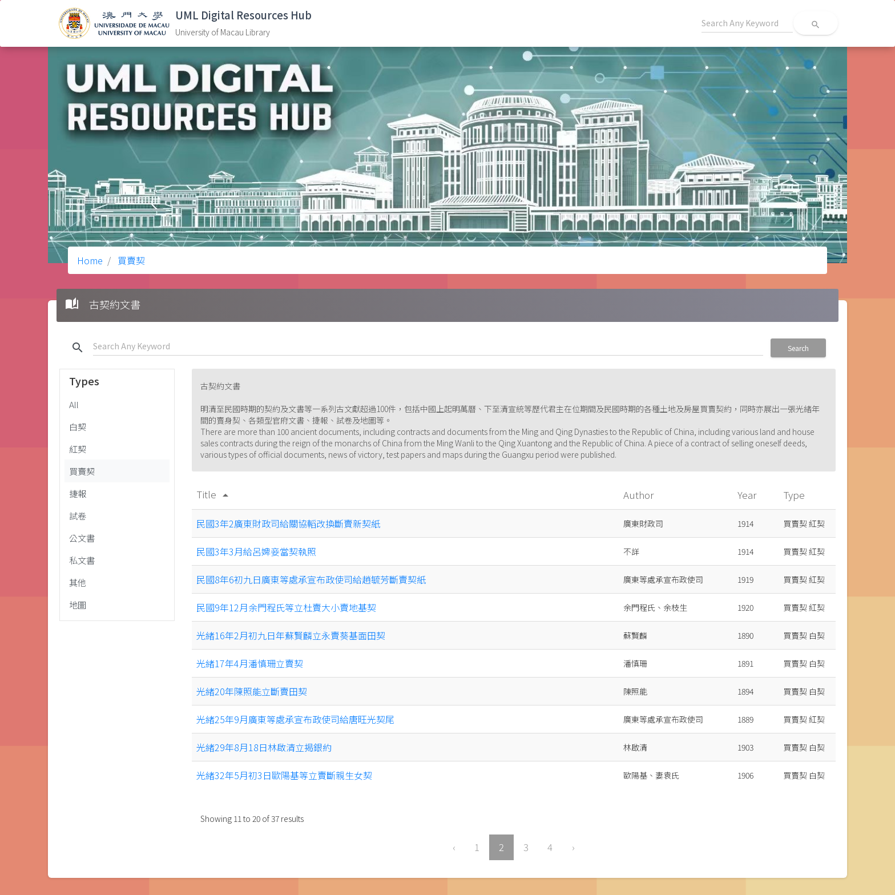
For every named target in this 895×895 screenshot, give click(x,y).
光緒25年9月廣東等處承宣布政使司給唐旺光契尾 (295, 719)
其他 (77, 582)
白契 (77, 426)
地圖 (77, 604)
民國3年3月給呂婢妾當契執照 (256, 551)
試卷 (77, 515)
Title (214, 494)
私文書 (82, 560)
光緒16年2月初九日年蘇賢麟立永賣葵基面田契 (290, 635)
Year (748, 494)
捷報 (77, 493)
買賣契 (130, 260)
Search (798, 348)
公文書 (82, 537)
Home (90, 260)
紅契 (77, 448)
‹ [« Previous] (454, 847)
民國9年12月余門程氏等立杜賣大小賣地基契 (286, 607)
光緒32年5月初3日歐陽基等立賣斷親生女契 (284, 775)
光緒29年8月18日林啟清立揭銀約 (264, 747)
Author (639, 494)
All (74, 404)
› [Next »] (573, 847)
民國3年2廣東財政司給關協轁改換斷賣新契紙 (288, 523)
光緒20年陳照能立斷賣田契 (251, 691)
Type (795, 494)
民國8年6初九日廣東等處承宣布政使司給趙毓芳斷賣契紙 (311, 579)
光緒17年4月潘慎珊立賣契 (249, 663)
